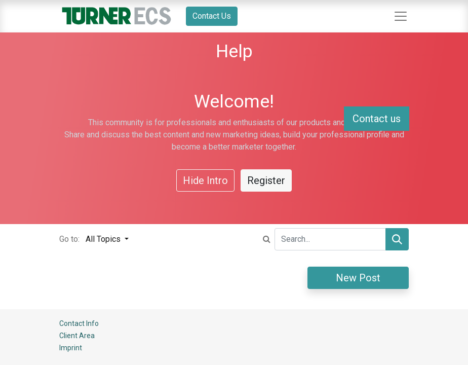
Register (266, 180)
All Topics (104, 239)
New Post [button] (358, 278)
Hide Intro (205, 180)
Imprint (70, 348)
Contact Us (211, 16)
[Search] (397, 239)
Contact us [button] (377, 119)
